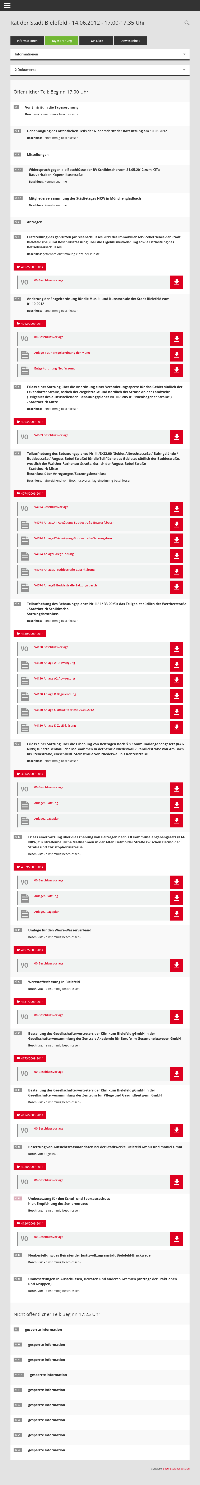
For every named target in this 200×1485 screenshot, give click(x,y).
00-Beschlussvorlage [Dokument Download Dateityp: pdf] (48, 280)
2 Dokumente (25, 69)
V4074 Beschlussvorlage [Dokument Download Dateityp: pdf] (51, 507)
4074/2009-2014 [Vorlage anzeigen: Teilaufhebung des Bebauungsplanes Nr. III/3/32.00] (32, 493)
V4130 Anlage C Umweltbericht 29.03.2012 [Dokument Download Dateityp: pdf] (64, 710)
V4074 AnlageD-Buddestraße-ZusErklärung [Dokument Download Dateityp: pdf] (64, 570)
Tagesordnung (62, 41)
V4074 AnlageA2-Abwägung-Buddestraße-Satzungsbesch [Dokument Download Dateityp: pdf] (74, 538)
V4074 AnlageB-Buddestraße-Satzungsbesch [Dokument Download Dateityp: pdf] (65, 585)
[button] (176, 282)
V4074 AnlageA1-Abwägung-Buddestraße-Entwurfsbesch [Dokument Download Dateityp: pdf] (74, 522)
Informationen (27, 41)
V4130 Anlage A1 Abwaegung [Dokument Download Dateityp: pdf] (54, 663)
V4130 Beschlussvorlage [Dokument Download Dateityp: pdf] (51, 647)
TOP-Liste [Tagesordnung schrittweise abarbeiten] (96, 41)
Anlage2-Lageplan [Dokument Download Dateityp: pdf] (47, 819)
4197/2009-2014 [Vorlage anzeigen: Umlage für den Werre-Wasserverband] (32, 950)
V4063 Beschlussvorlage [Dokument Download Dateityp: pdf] (51, 435)
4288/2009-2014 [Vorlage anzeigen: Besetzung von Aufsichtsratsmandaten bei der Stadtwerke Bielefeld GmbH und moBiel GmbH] (32, 1167)
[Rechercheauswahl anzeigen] (186, 23)
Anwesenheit (130, 41)
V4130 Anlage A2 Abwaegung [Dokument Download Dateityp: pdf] (54, 678)
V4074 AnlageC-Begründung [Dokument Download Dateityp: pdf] (54, 554)
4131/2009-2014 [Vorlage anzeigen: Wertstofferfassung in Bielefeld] (32, 1002)
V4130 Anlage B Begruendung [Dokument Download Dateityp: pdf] (55, 694)
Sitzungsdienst (176, 1468)
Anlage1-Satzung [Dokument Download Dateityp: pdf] (46, 803)
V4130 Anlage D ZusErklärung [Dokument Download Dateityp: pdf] (55, 725)
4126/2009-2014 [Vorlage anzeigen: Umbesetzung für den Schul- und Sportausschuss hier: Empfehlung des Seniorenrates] (32, 1223)
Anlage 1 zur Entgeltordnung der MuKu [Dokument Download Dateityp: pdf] (62, 353)
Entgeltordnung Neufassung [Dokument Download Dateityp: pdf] (54, 368)
